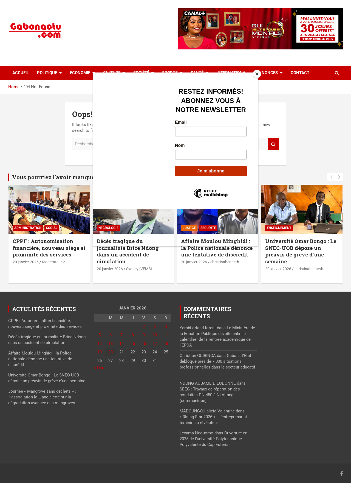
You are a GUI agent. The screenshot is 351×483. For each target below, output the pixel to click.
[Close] (257, 74)
